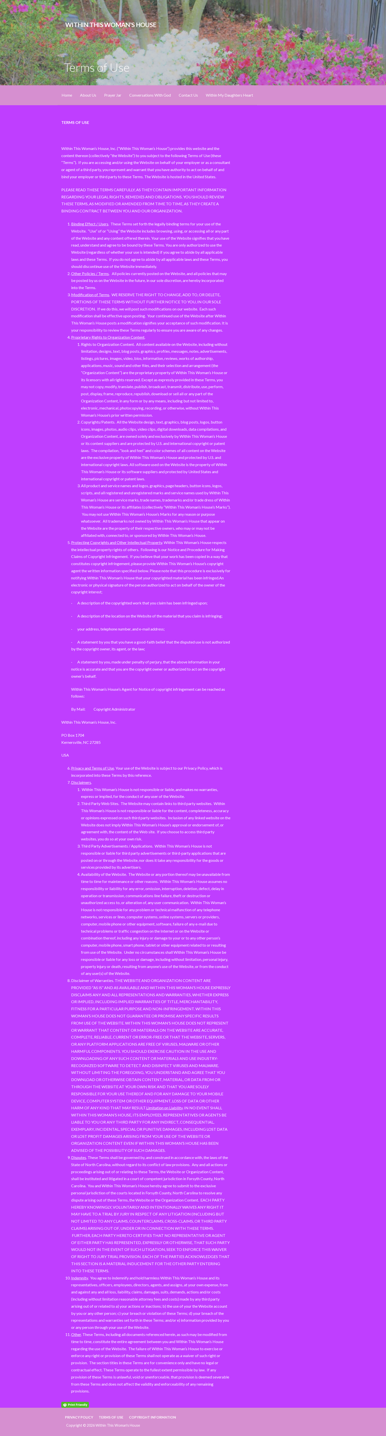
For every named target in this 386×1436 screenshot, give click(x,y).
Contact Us (188, 95)
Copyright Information (152, 1417)
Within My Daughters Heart (229, 95)
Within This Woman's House (110, 24)
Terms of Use (111, 1417)
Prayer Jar (112, 95)
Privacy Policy (79, 1417)
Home (67, 95)
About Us (88, 95)
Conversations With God (150, 95)
